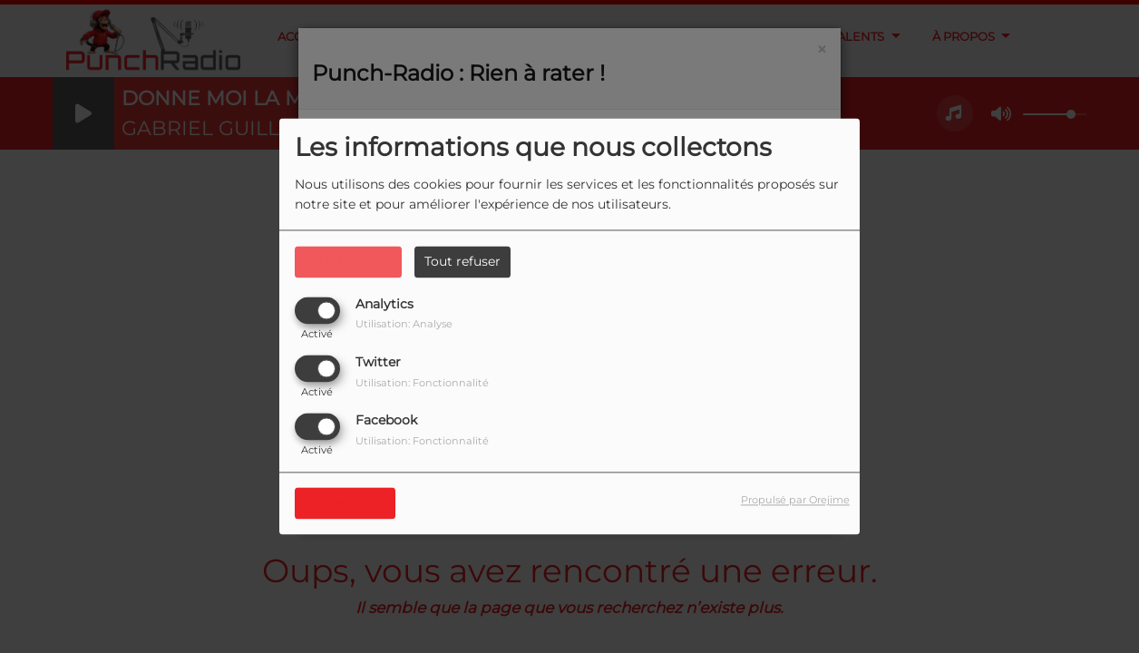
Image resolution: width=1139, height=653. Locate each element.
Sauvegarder (345, 503)
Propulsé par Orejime (795, 500)
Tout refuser (462, 261)
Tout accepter (348, 261)
